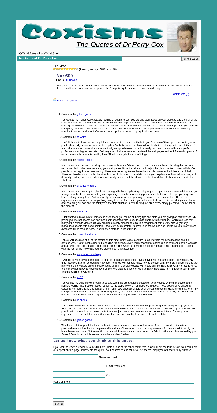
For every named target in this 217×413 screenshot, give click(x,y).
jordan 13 (82, 211)
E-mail (109, 365)
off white (81, 137)
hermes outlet (84, 159)
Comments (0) (181, 94)
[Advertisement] (108, 9)
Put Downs (70, 80)
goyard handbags (86, 234)
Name (102, 357)
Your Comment (61, 381)
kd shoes (82, 300)
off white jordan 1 (86, 185)
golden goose (84, 114)
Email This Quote (67, 100)
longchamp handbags (89, 254)
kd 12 (80, 277)
